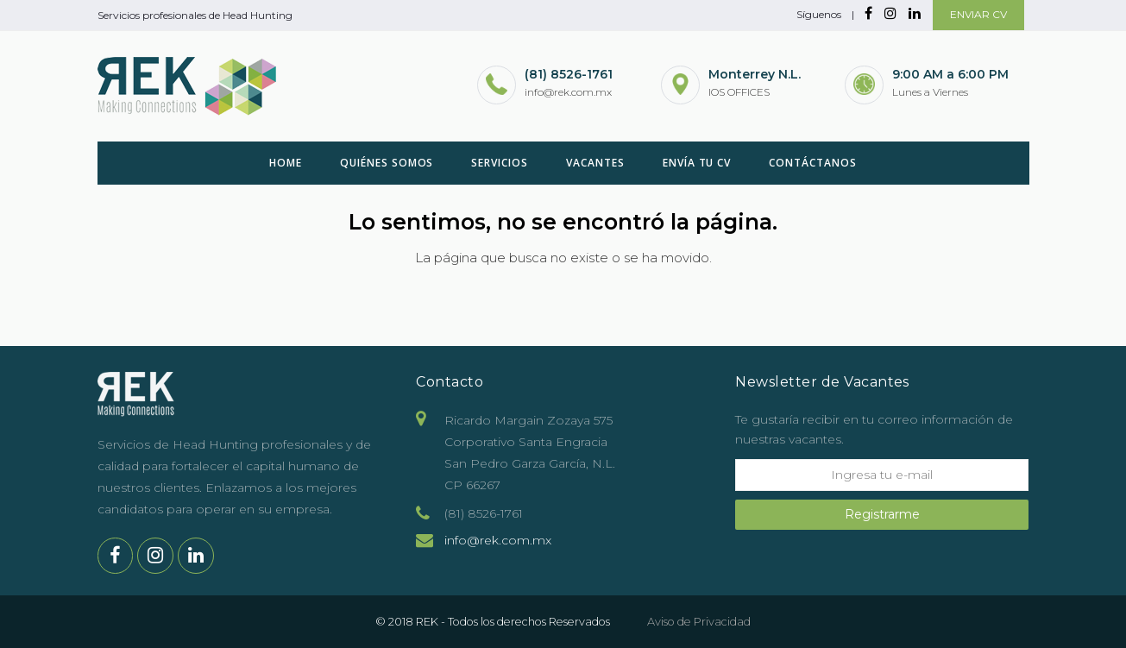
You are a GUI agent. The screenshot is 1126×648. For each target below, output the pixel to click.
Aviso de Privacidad (699, 621)
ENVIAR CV (978, 14)
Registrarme (882, 514)
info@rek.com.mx (497, 540)
